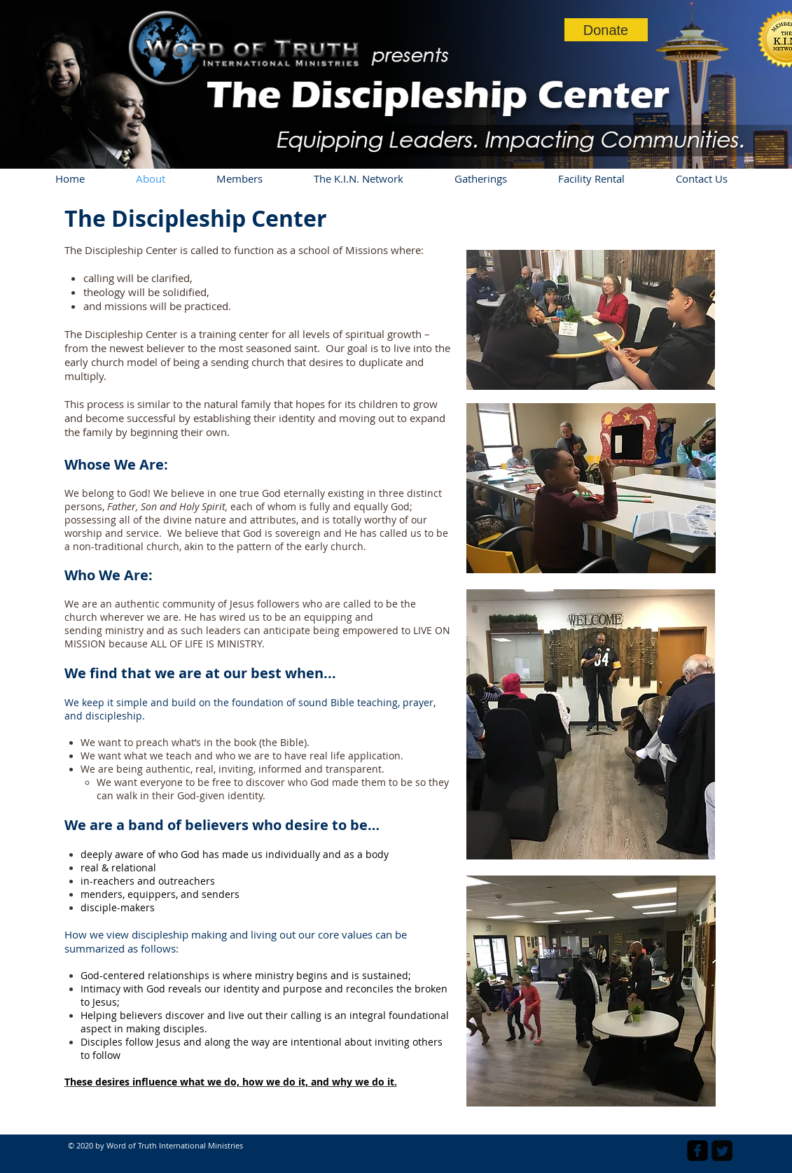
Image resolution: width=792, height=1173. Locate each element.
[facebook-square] (697, 1150)
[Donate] (606, 29)
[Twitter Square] (721, 1150)
